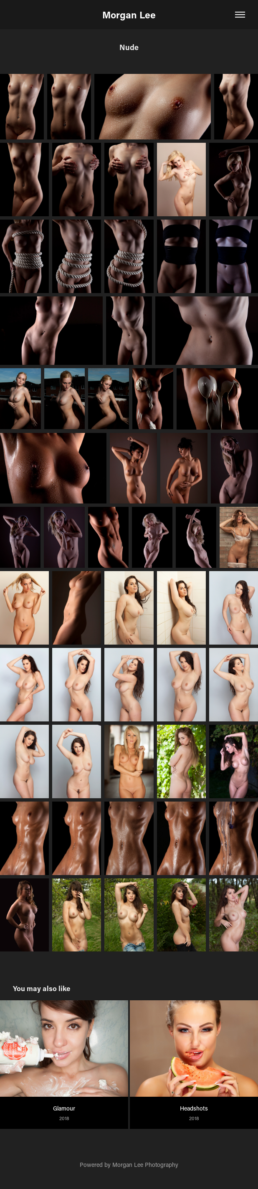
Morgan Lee (129, 14)
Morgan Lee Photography (145, 1165)
